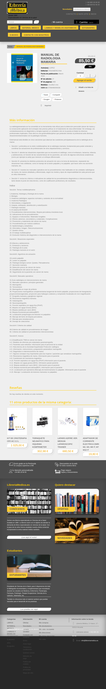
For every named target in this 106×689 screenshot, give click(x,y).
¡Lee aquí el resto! (29, 537)
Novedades (27, 626)
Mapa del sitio (28, 673)
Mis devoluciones (45, 626)
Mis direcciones (44, 633)
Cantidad (80, 73)
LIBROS (13, 28)
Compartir (56, 95)
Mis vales (42, 639)
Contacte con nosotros (36, 35)
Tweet (45, 95)
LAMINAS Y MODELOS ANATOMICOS (60, 28)
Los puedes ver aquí (29, 609)
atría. (9, 643)
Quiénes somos (28, 653)
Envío (25, 640)
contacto (71, 14)
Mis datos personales (47, 636)
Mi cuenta (43, 619)
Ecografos (11, 646)
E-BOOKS (14, 35)
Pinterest (57, 99)
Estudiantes (88, 28)
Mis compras (43, 623)
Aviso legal (27, 644)
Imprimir (48, 105)
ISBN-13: (44, 88)
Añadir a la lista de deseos (86, 89)
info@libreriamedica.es (89, 640)
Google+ (46, 99)
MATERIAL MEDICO (30, 28)
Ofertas (25, 623)
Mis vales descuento (46, 629)
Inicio (93, 14)
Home (10, 47)
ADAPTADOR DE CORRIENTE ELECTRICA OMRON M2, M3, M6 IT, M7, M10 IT (92, 444)
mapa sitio (83, 14)
